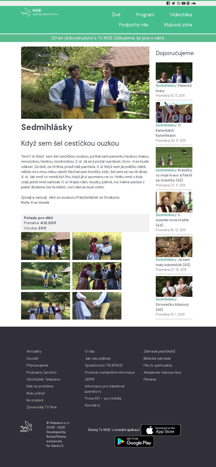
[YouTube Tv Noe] (183, 3)
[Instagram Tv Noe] (179, 3)
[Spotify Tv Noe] (188, 3)
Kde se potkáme (40, 386)
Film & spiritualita (158, 365)
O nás (90, 351)
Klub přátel (36, 393)
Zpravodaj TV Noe (42, 407)
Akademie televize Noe (162, 372)
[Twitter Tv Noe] (174, 3)
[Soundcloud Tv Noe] (193, 3)
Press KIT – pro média (103, 398)
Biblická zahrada (157, 358)
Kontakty (92, 405)
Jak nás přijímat (98, 358)
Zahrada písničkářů (159, 351)
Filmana (150, 379)
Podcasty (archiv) (41, 372)
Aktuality (34, 351)
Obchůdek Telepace (43, 379)
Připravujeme (37, 365)
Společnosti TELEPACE (104, 365)
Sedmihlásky (166, 85)
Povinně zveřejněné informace (110, 372)
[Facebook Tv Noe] (168, 3)
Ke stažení (35, 400)
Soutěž (32, 358)
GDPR (89, 379)
